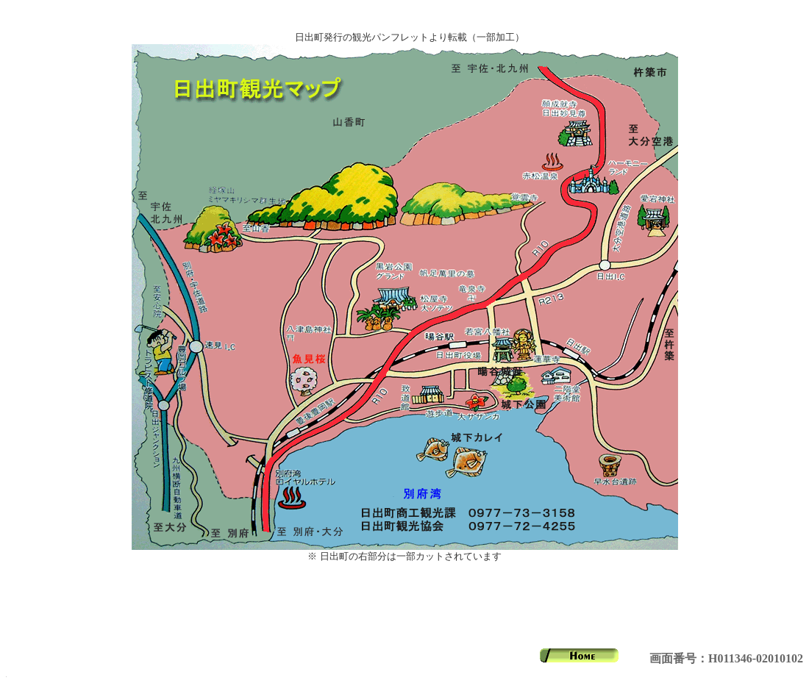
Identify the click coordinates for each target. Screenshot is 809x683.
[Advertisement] (404, 606)
